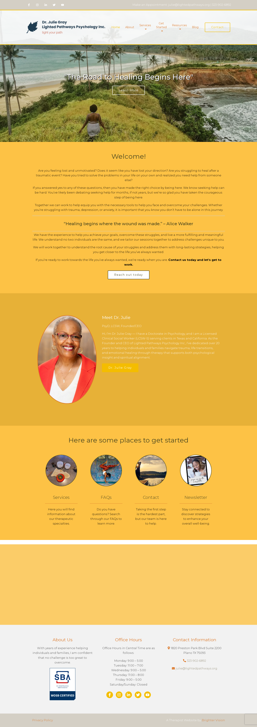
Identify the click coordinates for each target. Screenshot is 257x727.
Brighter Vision (213, 720)
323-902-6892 (196, 660)
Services (145, 25)
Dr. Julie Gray (120, 367)
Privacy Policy (42, 720)
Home (115, 27)
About (129, 27)
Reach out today (128, 274)
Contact (217, 27)
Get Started (161, 25)
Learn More (128, 90)
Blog (195, 27)
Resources (179, 25)
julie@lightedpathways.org (196, 668)
